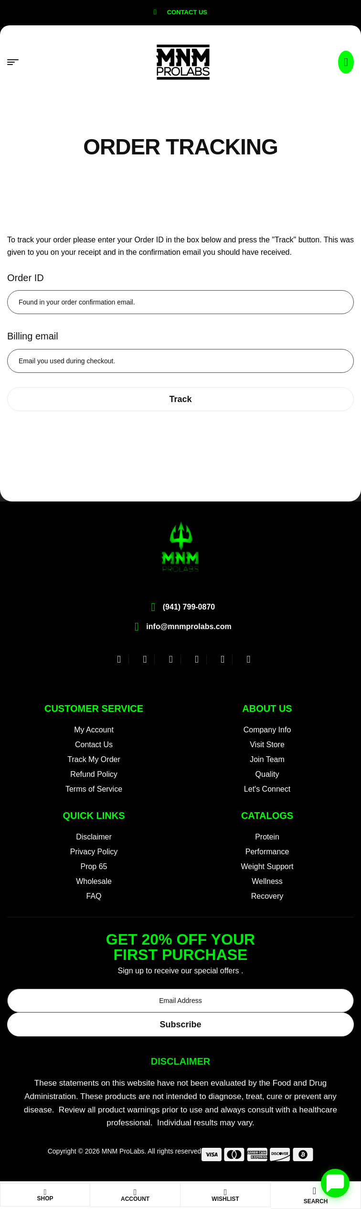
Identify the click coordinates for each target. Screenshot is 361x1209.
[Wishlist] (225, 1192)
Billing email (32, 336)
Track (180, 399)
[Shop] (45, 1192)
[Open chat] (335, 1183)
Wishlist (225, 1199)
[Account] (135, 1192)
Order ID (25, 277)
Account (135, 1199)
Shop (45, 1198)
